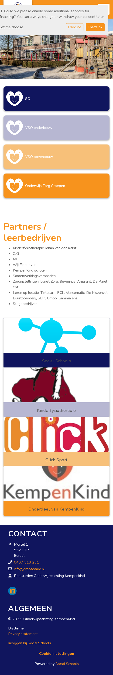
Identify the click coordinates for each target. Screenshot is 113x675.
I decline (74, 27)
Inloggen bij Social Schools (29, 643)
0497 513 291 (26, 562)
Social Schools (67, 663)
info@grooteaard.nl (29, 569)
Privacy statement (23, 633)
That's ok (95, 27)
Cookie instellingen (56, 653)
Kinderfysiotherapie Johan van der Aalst (44, 248)
